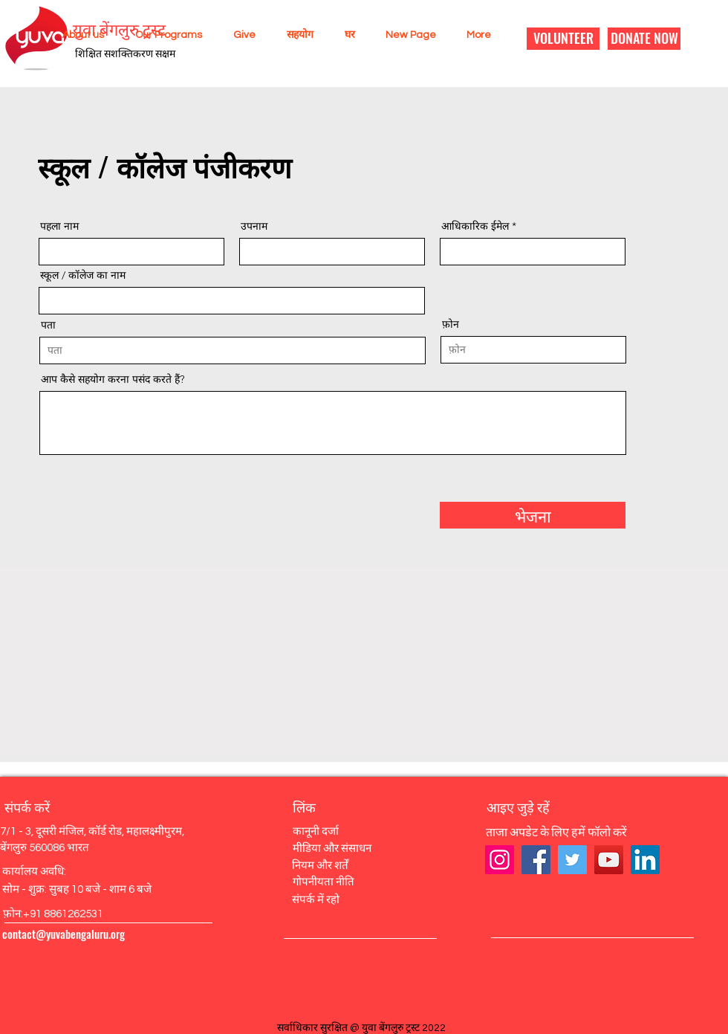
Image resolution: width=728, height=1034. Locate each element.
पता (48, 325)
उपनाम (254, 226)
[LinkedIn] (645, 859)
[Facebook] (535, 859)
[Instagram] (499, 859)
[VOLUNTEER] (563, 39)
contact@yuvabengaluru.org (63, 933)
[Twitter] (572, 859)
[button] (78, 35)
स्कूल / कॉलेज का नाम (83, 275)
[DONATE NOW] (644, 39)
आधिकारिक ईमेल (475, 226)
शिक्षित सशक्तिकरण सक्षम (125, 54)
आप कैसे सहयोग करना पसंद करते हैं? (112, 379)
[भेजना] (532, 515)
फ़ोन (450, 324)
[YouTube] (608, 859)
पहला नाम (59, 226)
